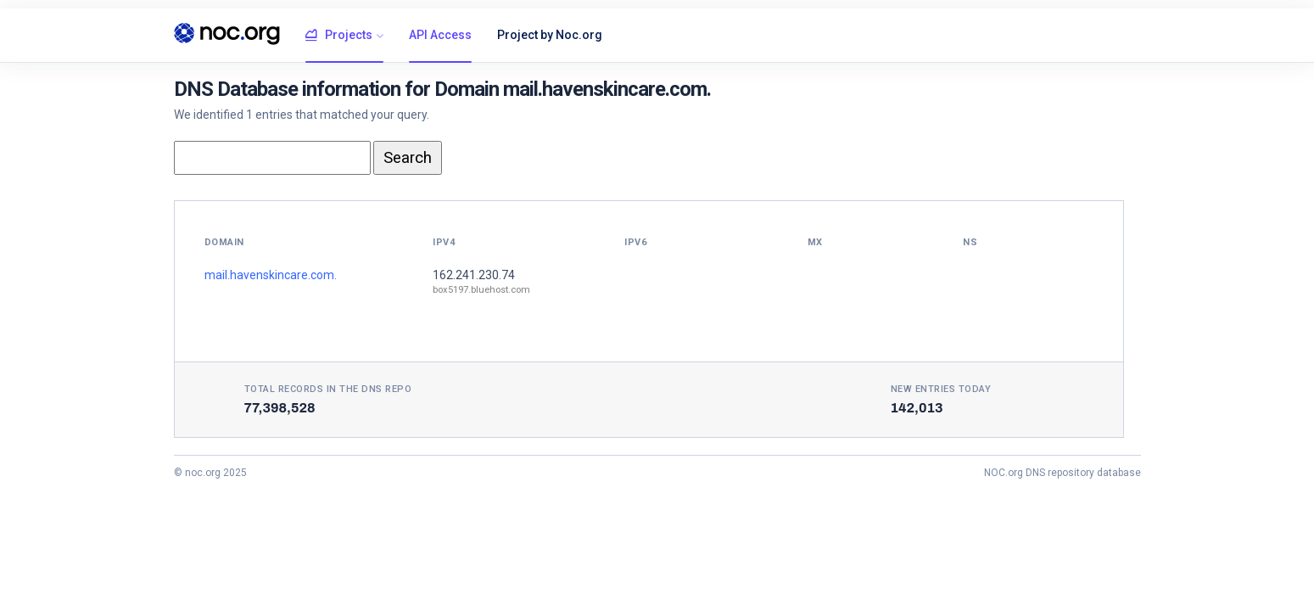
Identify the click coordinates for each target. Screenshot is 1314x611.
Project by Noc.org (549, 35)
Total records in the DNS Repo (328, 389)
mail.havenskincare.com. (270, 275)
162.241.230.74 (474, 275)
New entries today (941, 389)
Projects (338, 35)
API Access (440, 35)
